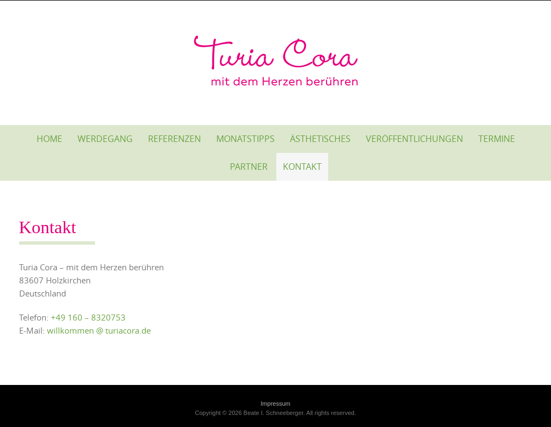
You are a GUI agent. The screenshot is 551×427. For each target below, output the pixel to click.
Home (49, 139)
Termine (496, 139)
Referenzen (174, 139)
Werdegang (105, 139)
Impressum (275, 403)
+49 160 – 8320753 (88, 317)
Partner (249, 167)
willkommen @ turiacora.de (99, 330)
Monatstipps (245, 139)
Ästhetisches (320, 139)
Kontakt (302, 167)
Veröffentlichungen (414, 139)
